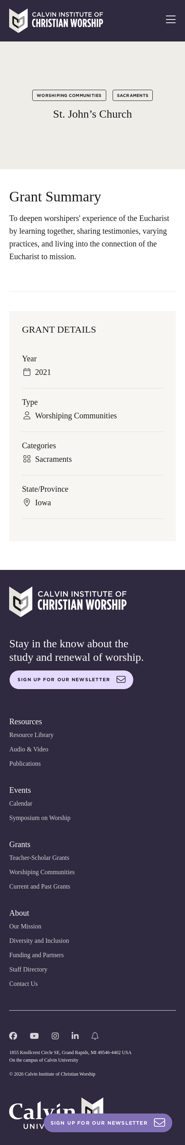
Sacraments (133, 95)
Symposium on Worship (39, 817)
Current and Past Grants (39, 886)
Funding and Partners (36, 955)
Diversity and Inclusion (39, 940)
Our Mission (25, 926)
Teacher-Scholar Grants (39, 857)
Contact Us (23, 983)
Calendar (20, 803)
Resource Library (31, 734)
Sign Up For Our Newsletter (108, 1123)
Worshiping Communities (69, 95)
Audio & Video (28, 749)
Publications (25, 763)
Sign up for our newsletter (72, 679)
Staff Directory (28, 969)
